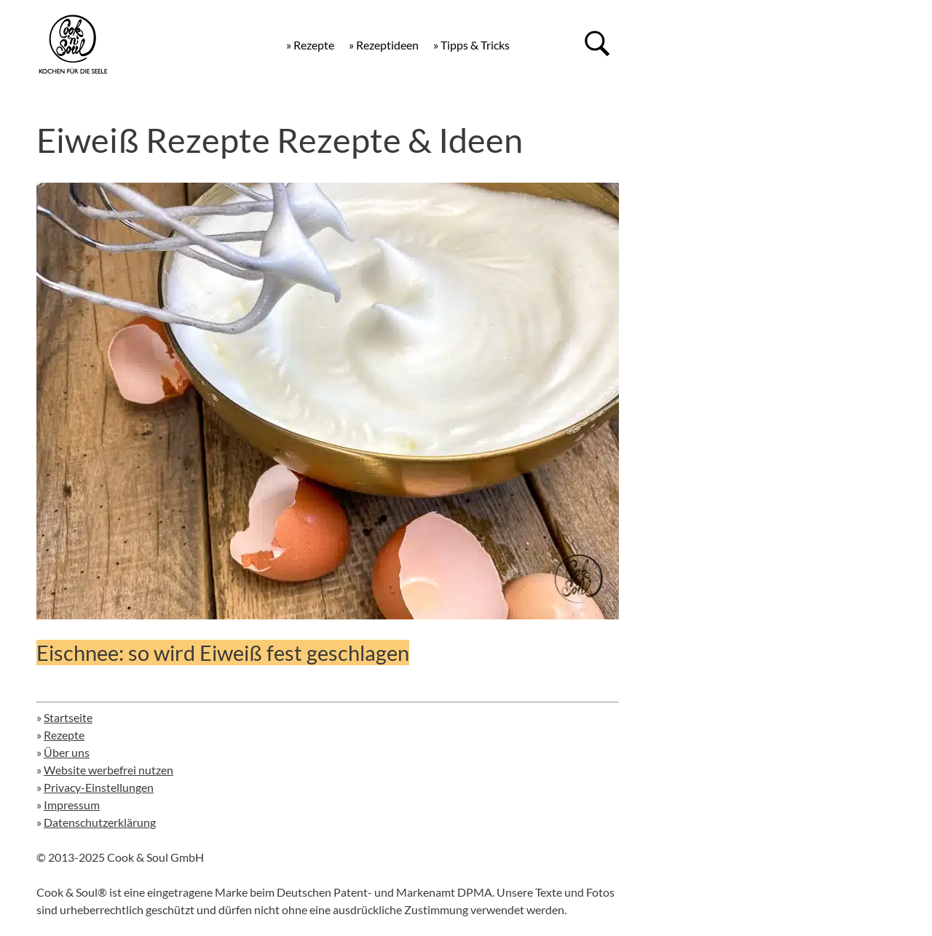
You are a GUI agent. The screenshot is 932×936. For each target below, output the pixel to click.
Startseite (68, 717)
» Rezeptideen (384, 45)
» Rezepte (310, 45)
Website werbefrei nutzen (108, 770)
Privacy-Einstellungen (99, 787)
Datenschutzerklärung (100, 822)
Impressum (72, 805)
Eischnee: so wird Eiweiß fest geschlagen (222, 652)
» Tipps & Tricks (471, 45)
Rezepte (64, 735)
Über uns (67, 752)
